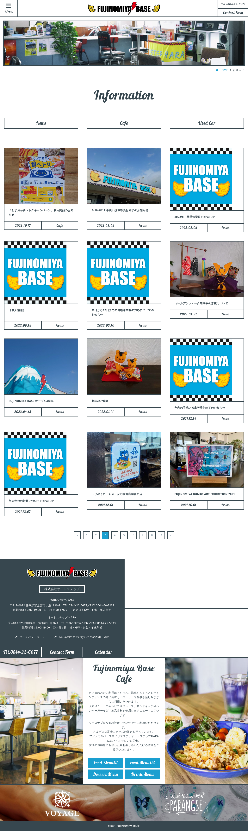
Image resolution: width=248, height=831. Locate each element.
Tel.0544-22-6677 (20, 652)
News (41, 123)
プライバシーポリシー (34, 637)
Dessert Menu (106, 775)
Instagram (241, 40)
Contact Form (233, 12)
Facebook (241, 62)
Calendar (104, 652)
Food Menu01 (105, 763)
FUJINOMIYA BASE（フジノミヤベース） (124, 8)
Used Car (207, 123)
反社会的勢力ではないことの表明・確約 (84, 637)
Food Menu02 (142, 763)
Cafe (124, 123)
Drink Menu (142, 775)
